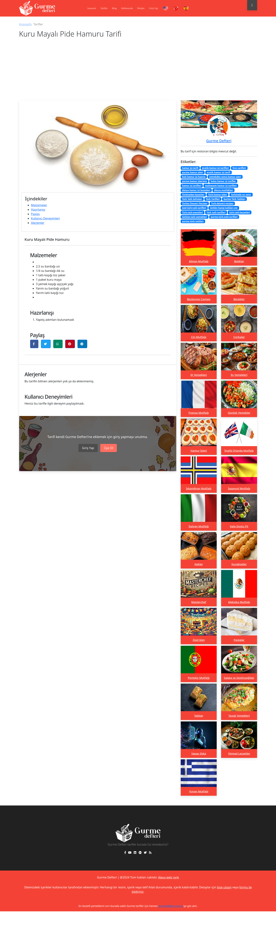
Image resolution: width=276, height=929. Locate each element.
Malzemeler (39, 205)
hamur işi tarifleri (191, 185)
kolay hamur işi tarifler (223, 181)
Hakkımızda (127, 8)
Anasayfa (91, 8)
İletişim (141, 8)
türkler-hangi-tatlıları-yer (224, 207)
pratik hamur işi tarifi (218, 172)
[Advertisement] (138, 73)
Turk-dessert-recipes (222, 203)
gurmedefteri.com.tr (170, 906)
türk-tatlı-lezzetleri (239, 212)
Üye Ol (108, 448)
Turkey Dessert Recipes (194, 203)
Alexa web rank (168, 877)
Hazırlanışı (38, 210)
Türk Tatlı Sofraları (192, 199)
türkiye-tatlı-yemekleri (194, 216)
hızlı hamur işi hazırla (193, 176)
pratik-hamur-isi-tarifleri (215, 167)
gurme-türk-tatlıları (193, 221)
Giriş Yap (153, 8)
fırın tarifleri (239, 167)
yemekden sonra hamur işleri (225, 176)
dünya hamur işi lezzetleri (196, 190)
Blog (114, 8)
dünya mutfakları (223, 190)
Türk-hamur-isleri (217, 194)
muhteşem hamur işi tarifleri (221, 185)
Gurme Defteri (218, 140)
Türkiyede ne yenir (241, 194)
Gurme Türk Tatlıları (234, 199)
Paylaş (35, 214)
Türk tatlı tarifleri (216, 212)
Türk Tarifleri (213, 199)
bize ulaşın (224, 887)
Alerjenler (37, 223)
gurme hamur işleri (192, 172)
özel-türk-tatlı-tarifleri (194, 207)
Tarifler (104, 8)
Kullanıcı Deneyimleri (45, 218)
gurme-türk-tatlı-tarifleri (224, 216)
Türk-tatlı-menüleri (192, 212)
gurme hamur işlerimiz (194, 181)
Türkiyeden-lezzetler (193, 194)
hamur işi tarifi (190, 167)
